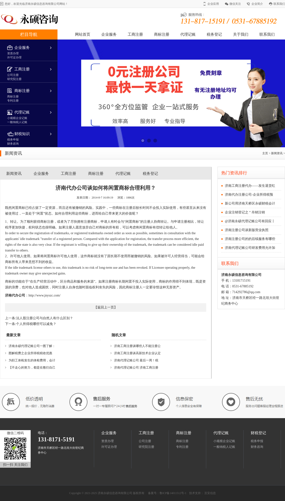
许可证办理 (109, 447)
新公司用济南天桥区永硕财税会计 (250, 203)
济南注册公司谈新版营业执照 (246, 230)
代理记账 (188, 34)
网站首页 (82, 34)
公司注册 (145, 441)
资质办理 (107, 441)
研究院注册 (146, 447)
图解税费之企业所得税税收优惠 (30, 353)
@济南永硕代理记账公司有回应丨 (250, 221)
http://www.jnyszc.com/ (44, 295)
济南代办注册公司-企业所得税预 (249, 194)
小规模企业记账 (224, 441)
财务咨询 (257, 447)
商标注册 (161, 34)
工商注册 (135, 34)
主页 (265, 153)
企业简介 (257, 4)
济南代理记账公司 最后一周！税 (136, 360)
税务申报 (257, 441)
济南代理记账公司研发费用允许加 (250, 248)
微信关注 (235, 4)
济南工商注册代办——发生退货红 (250, 186)
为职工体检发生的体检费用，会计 (32, 360)
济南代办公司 (15, 295)
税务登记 (214, 34)
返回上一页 (105, 307)
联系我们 (279, 4)
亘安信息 (210, 493)
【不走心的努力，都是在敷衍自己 (32, 367)
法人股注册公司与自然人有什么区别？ (44, 318)
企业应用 (213, 4)
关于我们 (240, 34)
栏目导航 (28, 34)
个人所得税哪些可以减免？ (36, 324)
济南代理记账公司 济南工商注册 (136, 367)
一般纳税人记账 (224, 447)
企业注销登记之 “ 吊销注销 (245, 212)
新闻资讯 (277, 153)
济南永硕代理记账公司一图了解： (32, 346)
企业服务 (109, 34)
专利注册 (182, 447)
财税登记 (258, 433)
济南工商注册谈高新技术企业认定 (137, 353)
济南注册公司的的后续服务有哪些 (250, 239)
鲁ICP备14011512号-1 (173, 493)
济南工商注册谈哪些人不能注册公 (137, 346)
